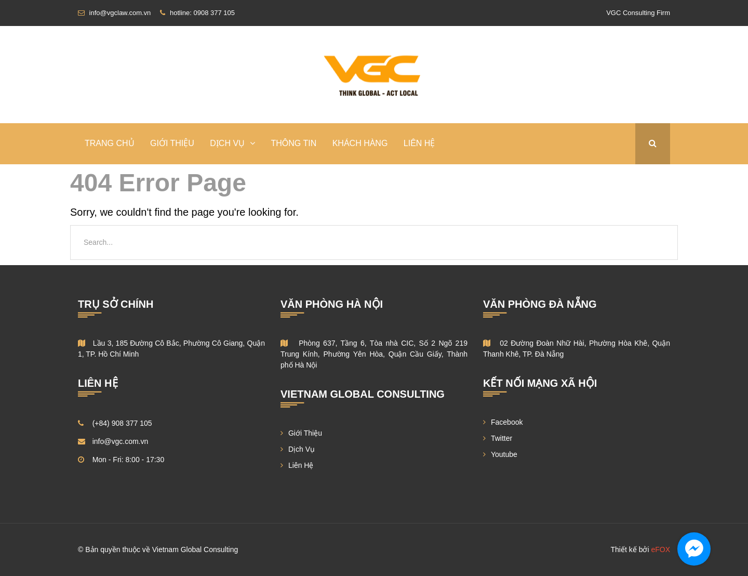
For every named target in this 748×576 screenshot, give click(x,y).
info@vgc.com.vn (120, 441)
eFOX (660, 549)
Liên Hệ (419, 143)
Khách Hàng (360, 143)
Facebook (507, 422)
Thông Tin (294, 143)
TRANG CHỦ (110, 143)
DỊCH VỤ (227, 143)
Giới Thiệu (172, 143)
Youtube (504, 454)
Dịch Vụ (301, 449)
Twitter (501, 438)
